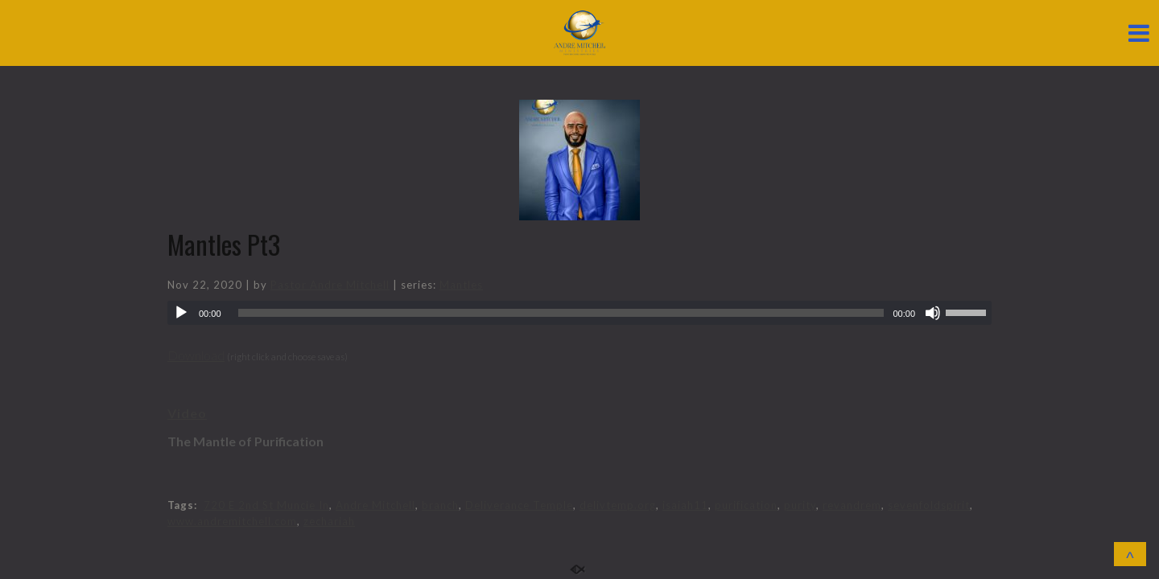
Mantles (461, 284)
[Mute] (933, 313)
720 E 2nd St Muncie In (266, 505)
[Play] (181, 313)
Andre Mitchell (375, 505)
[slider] (561, 313)
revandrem (852, 505)
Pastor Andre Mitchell (330, 284)
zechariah (329, 521)
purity (800, 505)
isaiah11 (685, 505)
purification (746, 505)
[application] (579, 313)
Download (196, 355)
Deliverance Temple (519, 505)
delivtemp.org (618, 505)
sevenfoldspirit (929, 505)
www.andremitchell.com (232, 521)
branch (440, 505)
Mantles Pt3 (223, 244)
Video (187, 413)
